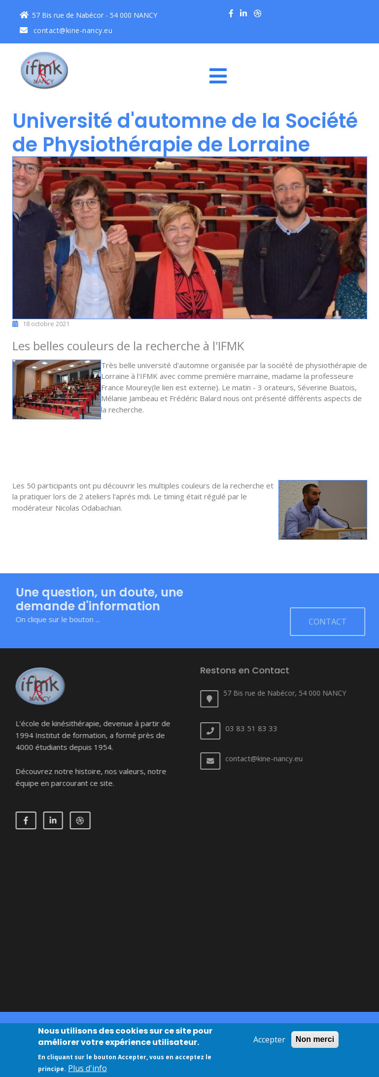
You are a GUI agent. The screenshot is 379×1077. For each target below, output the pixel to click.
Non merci (315, 1039)
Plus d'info (87, 1068)
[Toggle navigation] (222, 76)
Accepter (269, 1039)
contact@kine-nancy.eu (66, 30)
